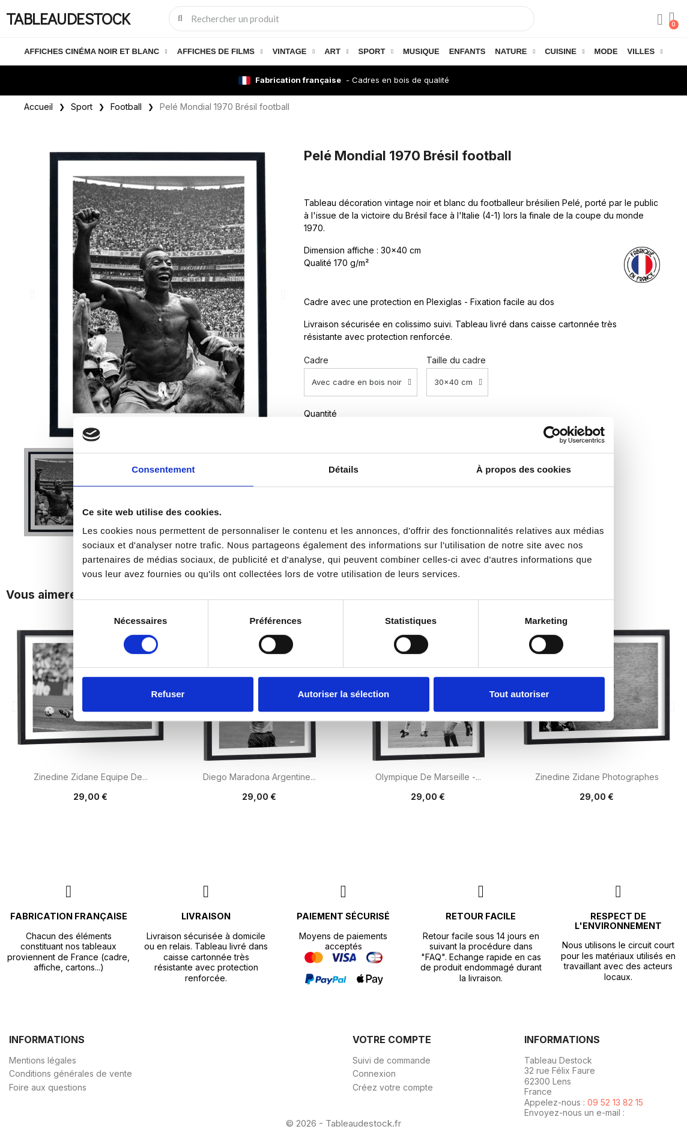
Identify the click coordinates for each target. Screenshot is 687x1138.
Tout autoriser (519, 694)
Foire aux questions (47, 1087)
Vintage (294, 52)
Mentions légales (42, 1060)
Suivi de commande (392, 1060)
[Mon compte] (660, 20)
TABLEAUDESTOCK (68, 18)
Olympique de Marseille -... (428, 777)
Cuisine (564, 52)
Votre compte (392, 1040)
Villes (645, 52)
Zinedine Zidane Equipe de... (91, 777)
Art (336, 52)
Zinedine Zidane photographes (597, 777)
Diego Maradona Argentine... (259, 777)
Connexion (374, 1073)
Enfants (467, 51)
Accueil (38, 106)
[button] (32, 295)
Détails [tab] (343, 469)
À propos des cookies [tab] (523, 469)
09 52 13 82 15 (615, 1102)
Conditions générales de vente (70, 1073)
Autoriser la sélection (344, 694)
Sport (376, 52)
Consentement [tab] (163, 469)
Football (126, 106)
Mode (606, 51)
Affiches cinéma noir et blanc (96, 52)
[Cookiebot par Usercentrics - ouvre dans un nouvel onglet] (552, 435)
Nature (515, 52)
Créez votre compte (393, 1087)
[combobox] (352, 19)
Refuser (168, 694)
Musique (421, 51)
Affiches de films (220, 52)
